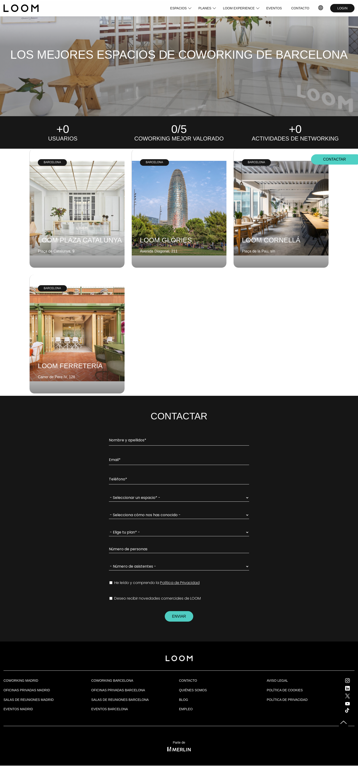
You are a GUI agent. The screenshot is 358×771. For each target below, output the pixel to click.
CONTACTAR (334, 160)
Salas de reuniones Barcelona (120, 700)
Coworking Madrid (21, 680)
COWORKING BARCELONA (112, 680)
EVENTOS (274, 8)
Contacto (188, 680)
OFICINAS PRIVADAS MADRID (27, 690)
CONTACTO (300, 8)
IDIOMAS (321, 8)
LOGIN (342, 8)
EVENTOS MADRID (18, 709)
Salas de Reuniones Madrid (29, 700)
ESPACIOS (178, 8)
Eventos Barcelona (109, 709)
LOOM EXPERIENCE (238, 8)
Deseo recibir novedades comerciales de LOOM (155, 598)
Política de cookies (285, 690)
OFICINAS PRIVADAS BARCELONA (118, 690)
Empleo (186, 709)
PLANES (204, 8)
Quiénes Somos (193, 690)
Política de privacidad (287, 700)
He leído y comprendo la (154, 582)
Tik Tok (351, 710)
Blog (183, 700)
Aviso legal (277, 680)
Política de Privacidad (180, 582)
